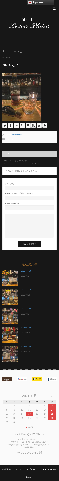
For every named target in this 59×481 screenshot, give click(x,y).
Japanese (35, 2)
